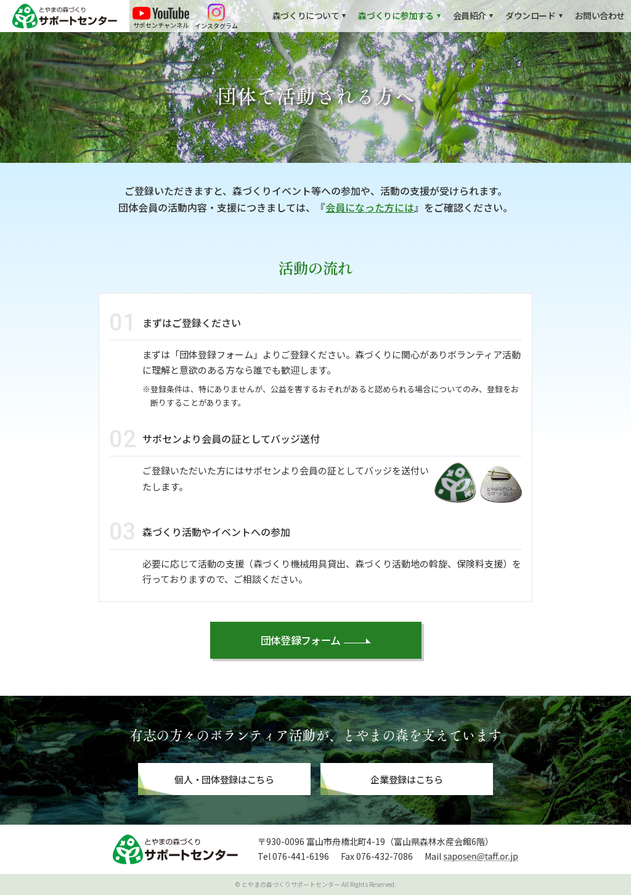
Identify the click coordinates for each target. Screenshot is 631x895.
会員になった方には (369, 207)
